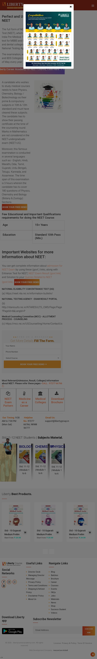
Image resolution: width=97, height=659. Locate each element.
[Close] (70, 6)
